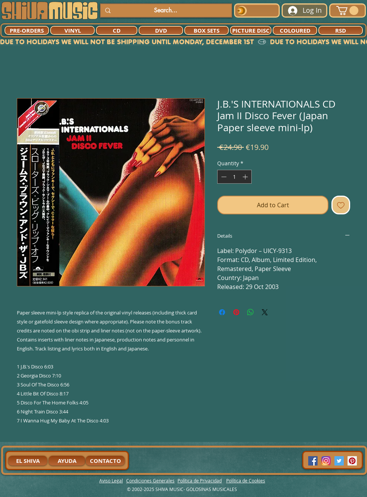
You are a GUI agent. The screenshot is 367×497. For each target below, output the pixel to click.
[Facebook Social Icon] (313, 461)
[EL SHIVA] (27, 461)
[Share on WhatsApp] (250, 312)
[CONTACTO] (105, 461)
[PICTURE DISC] (251, 30)
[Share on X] (264, 312)
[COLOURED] (295, 30)
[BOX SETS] (206, 30)
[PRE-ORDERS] (26, 30)
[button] (347, 10)
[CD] (116, 30)
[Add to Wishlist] (340, 205)
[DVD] (161, 30)
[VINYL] (72, 30)
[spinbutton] (234, 176)
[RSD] (340, 30)
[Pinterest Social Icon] (352, 461)
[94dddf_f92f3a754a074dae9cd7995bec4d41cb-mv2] (326, 461)
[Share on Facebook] (222, 312)
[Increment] (246, 176)
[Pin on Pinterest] (236, 312)
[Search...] (165, 10)
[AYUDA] (67, 461)
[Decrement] (223, 176)
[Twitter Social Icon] (339, 461)
